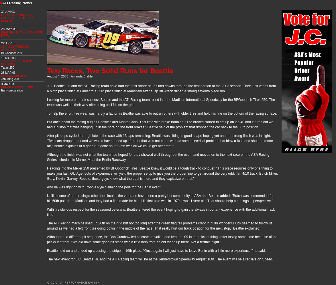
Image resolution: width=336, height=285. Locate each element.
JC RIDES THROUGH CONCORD (15, 48)
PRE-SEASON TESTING (17, 87)
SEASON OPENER (13, 75)
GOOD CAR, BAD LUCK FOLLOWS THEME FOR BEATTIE (17, 18)
